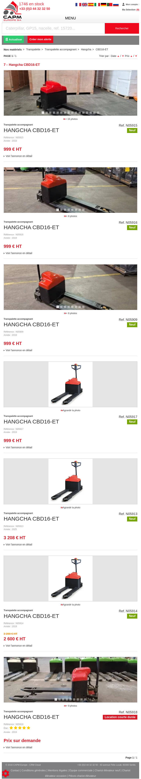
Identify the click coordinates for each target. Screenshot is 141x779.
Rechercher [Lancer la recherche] (122, 28)
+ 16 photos (70, 119)
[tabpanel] (70, 93)
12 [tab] (84, 114)
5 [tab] (58, 114)
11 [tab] (80, 114)
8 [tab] (69, 114)
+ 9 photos (70, 706)
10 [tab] (77, 114)
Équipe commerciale (81, 770)
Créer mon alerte (40, 39)
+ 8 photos (70, 216)
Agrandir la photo (70, 410)
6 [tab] (62, 114)
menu (70, 18)
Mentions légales (57, 770)
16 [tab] (99, 114)
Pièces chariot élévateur (82, 775)
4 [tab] (54, 114)
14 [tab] (92, 114)
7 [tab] (65, 114)
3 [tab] (51, 114)
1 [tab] (43, 114)
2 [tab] (47, 114)
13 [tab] (88, 114)
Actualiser (14, 39)
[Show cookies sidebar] (5, 773)
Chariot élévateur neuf (107, 770)
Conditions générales (34, 770)
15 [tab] (95, 114)
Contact (15, 770)
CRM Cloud (35, 765)
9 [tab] (73, 114)
